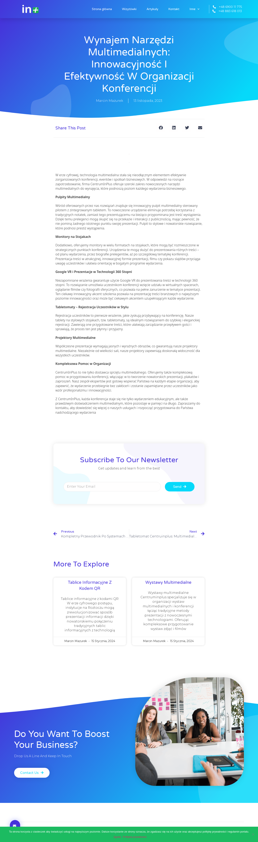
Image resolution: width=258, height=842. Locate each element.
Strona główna (102, 9)
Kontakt (173, 9)
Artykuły (152, 9)
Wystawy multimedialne (168, 582)
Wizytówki (129, 9)
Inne (194, 9)
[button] (160, 127)
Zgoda (117, 836)
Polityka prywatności (135, 836)
